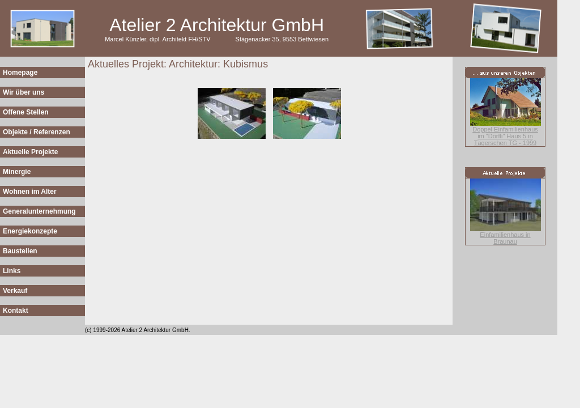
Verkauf (15, 291)
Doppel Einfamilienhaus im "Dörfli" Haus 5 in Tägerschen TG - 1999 (505, 136)
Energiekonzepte (30, 231)
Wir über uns (23, 92)
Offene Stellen (26, 112)
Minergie (17, 172)
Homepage (20, 72)
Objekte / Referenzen (36, 132)
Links (11, 271)
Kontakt (15, 310)
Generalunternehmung (39, 211)
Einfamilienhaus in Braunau (505, 238)
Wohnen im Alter (30, 192)
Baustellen (20, 251)
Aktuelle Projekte (30, 152)
